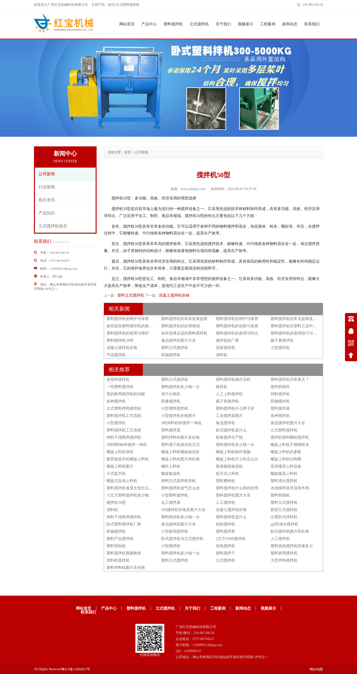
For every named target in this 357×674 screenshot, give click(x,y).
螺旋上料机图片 (119, 466)
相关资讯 (47, 200)
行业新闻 (47, 187)
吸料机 (221, 387)
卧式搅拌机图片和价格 (290, 531)
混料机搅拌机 (118, 560)
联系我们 (312, 24)
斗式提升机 (116, 473)
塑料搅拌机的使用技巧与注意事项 (299, 333)
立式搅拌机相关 (53, 226)
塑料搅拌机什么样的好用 (237, 488)
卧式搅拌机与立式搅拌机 (182, 539)
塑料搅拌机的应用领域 (180, 326)
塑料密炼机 (280, 495)
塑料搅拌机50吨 (119, 340)
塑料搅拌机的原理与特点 (237, 333)
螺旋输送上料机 (284, 473)
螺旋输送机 (170, 473)
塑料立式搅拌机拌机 (178, 481)
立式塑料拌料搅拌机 (123, 408)
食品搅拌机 (225, 423)
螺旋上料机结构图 (286, 459)
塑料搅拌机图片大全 (233, 495)
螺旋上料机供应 (119, 452)
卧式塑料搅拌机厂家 (123, 524)
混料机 (221, 355)
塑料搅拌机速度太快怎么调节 (131, 488)
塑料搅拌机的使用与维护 (127, 333)
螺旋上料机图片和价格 (180, 459)
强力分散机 (170, 394)
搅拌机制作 (280, 387)
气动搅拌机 (116, 355)
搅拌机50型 (116, 502)
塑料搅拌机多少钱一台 (180, 387)
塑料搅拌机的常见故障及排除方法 (299, 319)
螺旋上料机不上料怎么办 (237, 459)
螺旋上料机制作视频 (233, 452)
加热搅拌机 (225, 546)
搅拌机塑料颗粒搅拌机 (290, 437)
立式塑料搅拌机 (284, 430)
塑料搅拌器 (280, 408)
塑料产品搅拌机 (119, 539)
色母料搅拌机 (118, 379)
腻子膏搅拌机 (282, 340)
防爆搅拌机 (170, 401)
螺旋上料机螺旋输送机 (180, 452)
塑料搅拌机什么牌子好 (235, 408)
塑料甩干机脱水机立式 (180, 445)
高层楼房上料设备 (286, 466)
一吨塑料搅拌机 (119, 387)
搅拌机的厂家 (227, 340)
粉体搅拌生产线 (229, 437)
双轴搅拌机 (170, 355)
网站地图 (316, 669)
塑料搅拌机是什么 (231, 517)
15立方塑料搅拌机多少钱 (127, 495)
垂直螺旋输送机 (229, 466)
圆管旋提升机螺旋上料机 (127, 459)
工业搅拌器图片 (229, 416)
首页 (127, 152)
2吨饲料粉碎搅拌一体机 (181, 423)
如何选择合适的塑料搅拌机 (184, 333)
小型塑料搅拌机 (174, 408)
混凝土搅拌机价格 (174, 295)
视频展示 (245, 24)
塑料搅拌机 (173, 24)
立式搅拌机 (199, 24)
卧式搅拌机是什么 (231, 430)
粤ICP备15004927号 (75, 669)
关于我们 (223, 24)
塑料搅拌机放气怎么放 (180, 488)
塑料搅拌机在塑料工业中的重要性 (299, 326)
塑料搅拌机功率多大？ (290, 379)
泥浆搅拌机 (225, 348)
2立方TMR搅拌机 (230, 539)
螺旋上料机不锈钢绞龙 (290, 445)
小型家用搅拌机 (174, 531)
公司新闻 (47, 174)
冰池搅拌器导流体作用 (290, 488)
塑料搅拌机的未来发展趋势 (184, 319)
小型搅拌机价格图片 (178, 416)
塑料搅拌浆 (225, 531)
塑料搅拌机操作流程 (233, 379)
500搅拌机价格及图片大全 (183, 510)
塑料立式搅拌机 (130, 295)
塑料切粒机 (116, 546)
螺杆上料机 (170, 466)
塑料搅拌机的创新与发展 (237, 326)
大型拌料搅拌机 (284, 560)
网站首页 (127, 24)
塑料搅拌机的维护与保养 (127, 319)
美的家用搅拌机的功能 (125, 394)
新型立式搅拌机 (284, 510)
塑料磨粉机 (225, 481)
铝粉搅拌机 (225, 524)
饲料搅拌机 (280, 394)
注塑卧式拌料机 (284, 517)
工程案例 (267, 24)
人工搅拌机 (225, 502)
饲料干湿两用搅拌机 (123, 437)
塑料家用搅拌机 (284, 553)
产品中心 (149, 24)
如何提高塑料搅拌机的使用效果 (133, 326)
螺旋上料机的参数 (286, 452)
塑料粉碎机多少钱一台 (180, 517)
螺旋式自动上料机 (121, 481)
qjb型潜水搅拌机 (284, 524)
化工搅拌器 (170, 502)
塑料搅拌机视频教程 (123, 553)
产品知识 (47, 213)
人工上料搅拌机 (229, 394)
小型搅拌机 (280, 348)
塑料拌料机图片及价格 (180, 437)
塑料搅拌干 (225, 553)
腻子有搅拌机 (227, 401)
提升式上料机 (227, 473)
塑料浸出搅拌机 (284, 481)
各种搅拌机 (116, 401)
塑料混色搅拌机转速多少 (292, 546)
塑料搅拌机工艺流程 (123, 416)
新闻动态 (290, 24)
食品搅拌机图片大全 (178, 340)
